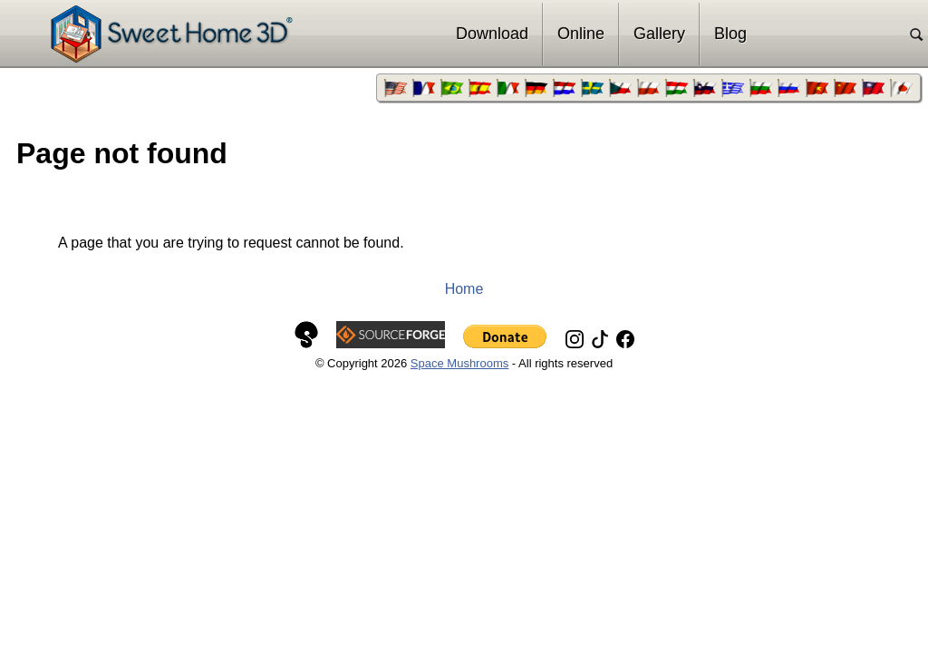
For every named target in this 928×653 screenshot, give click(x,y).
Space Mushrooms (459, 363)
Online (580, 33)
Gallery (659, 33)
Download (492, 33)
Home (464, 289)
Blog (730, 33)
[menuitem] (395, 88)
